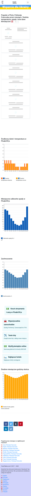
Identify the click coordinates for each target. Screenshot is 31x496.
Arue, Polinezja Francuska (9, 445)
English (4, 475)
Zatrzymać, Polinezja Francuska (11, 450)
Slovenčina (5, 484)
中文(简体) (4, 488)
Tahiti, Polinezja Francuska (10, 457)
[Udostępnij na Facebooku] (6, 424)
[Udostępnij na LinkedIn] (6, 429)
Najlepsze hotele (14, 357)
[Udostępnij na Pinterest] (20, 424)
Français (4, 491)
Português (4, 482)
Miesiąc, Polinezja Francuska (10, 448)
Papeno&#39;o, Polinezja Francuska (12, 454)
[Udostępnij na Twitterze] (11, 424)
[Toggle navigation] (28, 2)
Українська (5, 479)
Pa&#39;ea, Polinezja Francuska (11, 455)
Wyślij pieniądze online (17, 346)
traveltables (15, 2)
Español (4, 481)
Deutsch (4, 490)
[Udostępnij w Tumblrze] (16, 424)
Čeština (4, 486)
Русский (4, 477)
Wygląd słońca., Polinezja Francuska (12, 461)
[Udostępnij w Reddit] (11, 429)
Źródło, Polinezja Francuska (10, 452)
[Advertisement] (15, 130)
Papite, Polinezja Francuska (10, 446)
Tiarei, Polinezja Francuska (10, 459)
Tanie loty (12, 335)
